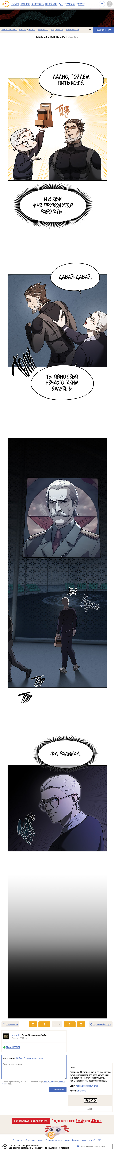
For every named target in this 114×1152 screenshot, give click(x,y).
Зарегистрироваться (33, 1058)
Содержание (57, 29)
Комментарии (72, 29)
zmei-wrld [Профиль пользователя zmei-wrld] (15, 1035)
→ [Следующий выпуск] (80, 36)
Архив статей (88, 1140)
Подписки (25, 4)
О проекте (17, 1140)
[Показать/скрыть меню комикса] (90, 30)
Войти (19, 1058)
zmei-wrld (81, 1091)
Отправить (58, 1089)
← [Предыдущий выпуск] (33, 36)
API (61, 4)
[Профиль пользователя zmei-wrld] (6, 1036)
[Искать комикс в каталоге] (78, 1146)
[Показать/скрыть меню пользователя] (110, 4)
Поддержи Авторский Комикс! (31, 1120)
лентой (31, 29)
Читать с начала (9, 29)
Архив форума (72, 1140)
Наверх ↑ (90, 1109)
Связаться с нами (33, 1140)
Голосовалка (37, 4)
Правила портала (53, 1140)
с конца (23, 29)
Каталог (15, 4)
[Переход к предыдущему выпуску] (14, 529)
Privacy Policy (48, 1082)
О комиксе (43, 29)
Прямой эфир (51, 4)
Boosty (81, 4)
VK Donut (96, 1120)
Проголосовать (13, 1047)
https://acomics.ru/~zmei (87, 1086)
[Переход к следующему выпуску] (57, 529)
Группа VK (70, 4)
